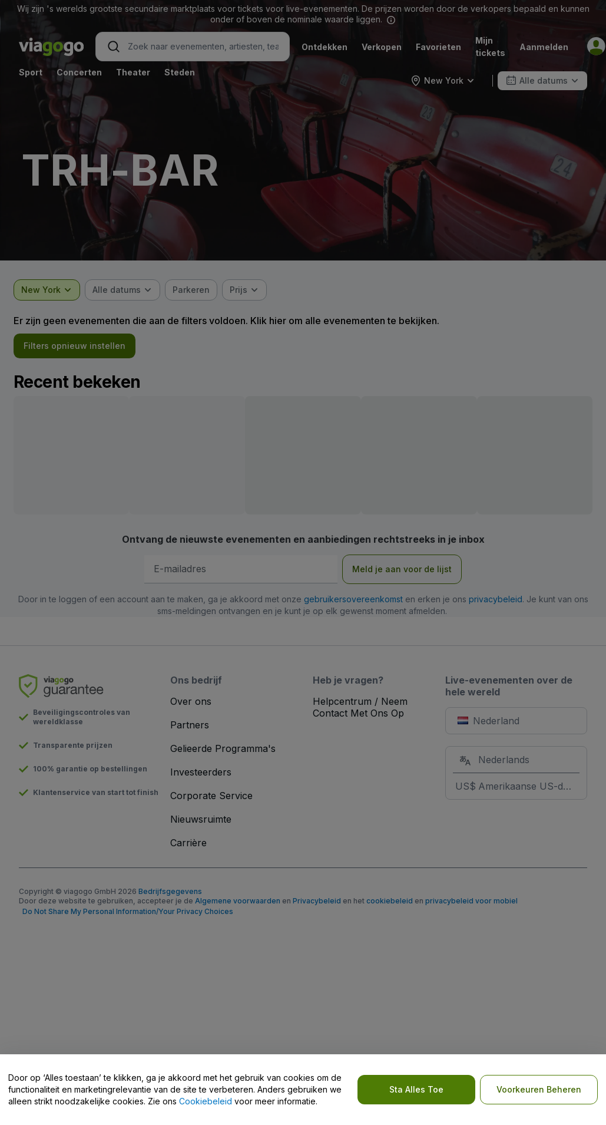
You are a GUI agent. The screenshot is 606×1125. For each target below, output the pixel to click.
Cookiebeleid (205, 1101)
